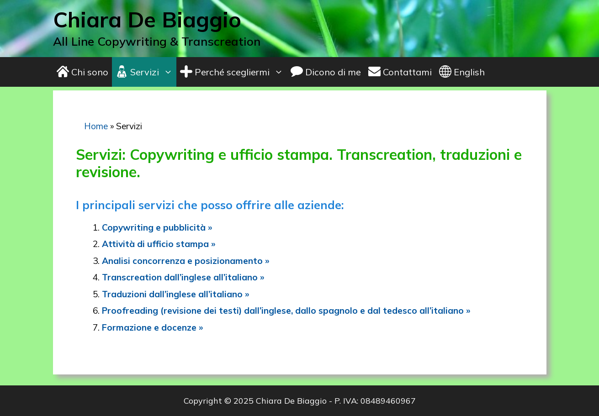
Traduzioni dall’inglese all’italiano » (175, 294)
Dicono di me (326, 71)
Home (96, 126)
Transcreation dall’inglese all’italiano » (183, 277)
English (462, 71)
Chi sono (82, 71)
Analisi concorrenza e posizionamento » (185, 260)
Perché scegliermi (233, 72)
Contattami (400, 71)
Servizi (146, 72)
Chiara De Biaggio (147, 19)
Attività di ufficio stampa (156, 243)
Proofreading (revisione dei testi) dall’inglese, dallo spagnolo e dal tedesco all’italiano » (286, 310)
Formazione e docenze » (152, 327)
